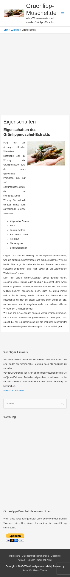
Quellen (31, 560)
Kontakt (21, 560)
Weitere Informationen (14, 390)
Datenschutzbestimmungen (35, 556)
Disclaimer (56, 556)
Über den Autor (44, 560)
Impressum (14, 556)
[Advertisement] (35, 79)
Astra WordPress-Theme (35, 570)
